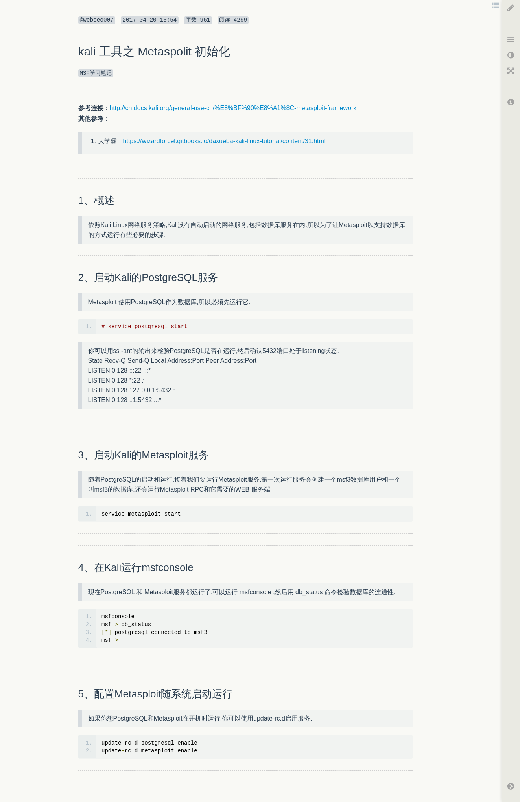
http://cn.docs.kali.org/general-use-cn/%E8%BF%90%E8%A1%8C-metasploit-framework (233, 108)
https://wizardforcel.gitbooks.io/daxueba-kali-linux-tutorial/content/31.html (224, 141)
